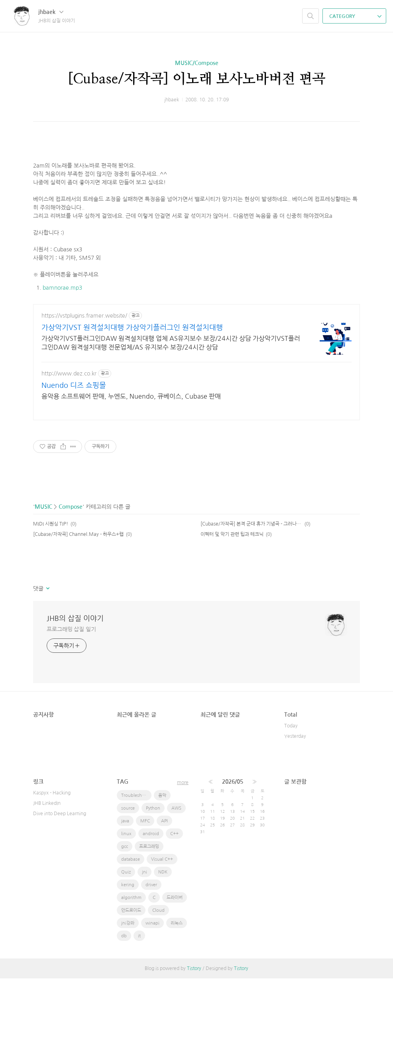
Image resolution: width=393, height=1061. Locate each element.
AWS (176, 891)
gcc (124, 929)
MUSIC (43, 589)
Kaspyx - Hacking (52, 875)
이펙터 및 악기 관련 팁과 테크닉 (231, 616)
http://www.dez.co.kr (68, 456)
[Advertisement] (196, 161)
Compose (71, 589)
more (183, 865)
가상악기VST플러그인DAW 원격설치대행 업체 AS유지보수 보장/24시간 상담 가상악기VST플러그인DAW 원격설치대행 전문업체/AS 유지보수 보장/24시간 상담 (170, 425)
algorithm (131, 980)
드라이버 (175, 980)
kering (127, 967)
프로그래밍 (149, 929)
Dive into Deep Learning (59, 896)
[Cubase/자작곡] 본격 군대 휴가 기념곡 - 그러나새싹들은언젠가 (251, 606)
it (139, 1018)
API (164, 903)
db (124, 1018)
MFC (145, 903)
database (130, 942)
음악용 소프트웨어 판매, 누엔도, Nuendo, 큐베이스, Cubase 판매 (131, 479)
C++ (174, 916)
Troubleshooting (136, 878)
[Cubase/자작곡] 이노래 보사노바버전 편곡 (196, 79)
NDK (162, 954)
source (128, 891)
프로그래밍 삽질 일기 (71, 712)
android (151, 916)
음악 (162, 878)
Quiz (126, 954)
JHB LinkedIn (47, 885)
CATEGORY (355, 16)
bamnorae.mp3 (62, 326)
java (125, 903)
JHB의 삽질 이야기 (75, 701)
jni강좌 (127, 1006)
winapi (152, 1006)
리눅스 (177, 1006)
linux (126, 916)
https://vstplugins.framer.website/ (84, 398)
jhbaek (50, 12)
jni (144, 954)
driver (151, 967)
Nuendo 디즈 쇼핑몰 (73, 468)
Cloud (158, 993)
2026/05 (232, 864)
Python (153, 891)
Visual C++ (162, 942)
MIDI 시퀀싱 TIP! (50, 606)
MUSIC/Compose (196, 63)
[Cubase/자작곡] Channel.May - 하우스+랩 (78, 616)
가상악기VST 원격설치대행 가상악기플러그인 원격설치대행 (132, 410)
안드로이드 (131, 993)
